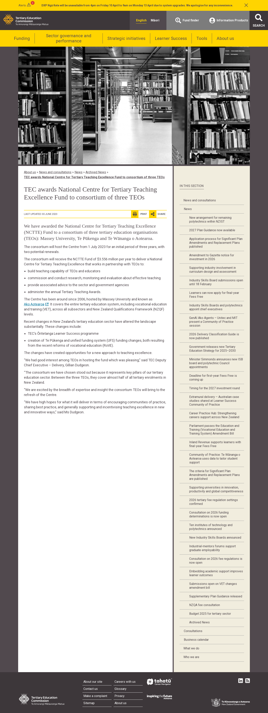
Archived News (96, 172)
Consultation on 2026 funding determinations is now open (209, 514)
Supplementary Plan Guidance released (215, 596)
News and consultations (55, 172)
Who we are (191, 657)
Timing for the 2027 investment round (214, 388)
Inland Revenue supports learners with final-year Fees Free (215, 444)
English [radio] (141, 20)
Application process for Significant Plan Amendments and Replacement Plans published (216, 242)
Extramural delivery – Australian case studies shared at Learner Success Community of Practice (214, 400)
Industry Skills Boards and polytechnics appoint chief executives (216, 307)
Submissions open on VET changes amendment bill (213, 585)
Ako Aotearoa (34, 304)
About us (225, 38)
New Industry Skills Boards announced (215, 537)
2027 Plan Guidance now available (212, 230)
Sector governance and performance (68, 38)
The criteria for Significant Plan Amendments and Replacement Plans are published (214, 475)
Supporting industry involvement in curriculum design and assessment (212, 269)
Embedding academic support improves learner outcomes (216, 573)
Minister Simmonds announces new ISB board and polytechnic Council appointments (216, 363)
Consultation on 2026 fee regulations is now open (215, 560)
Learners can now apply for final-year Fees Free (214, 294)
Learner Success (171, 38)
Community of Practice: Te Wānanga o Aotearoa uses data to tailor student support (214, 458)
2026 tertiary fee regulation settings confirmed (213, 502)
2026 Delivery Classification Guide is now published (214, 336)
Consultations (193, 631)
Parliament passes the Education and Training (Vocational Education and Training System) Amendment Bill (214, 429)
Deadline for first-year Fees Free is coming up (213, 377)
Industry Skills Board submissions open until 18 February (216, 282)
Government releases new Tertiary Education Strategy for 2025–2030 (212, 348)
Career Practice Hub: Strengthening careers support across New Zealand (214, 415)
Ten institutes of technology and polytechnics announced (210, 527)
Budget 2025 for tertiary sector (210, 613)
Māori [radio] (155, 20)
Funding (22, 38)
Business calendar (196, 640)
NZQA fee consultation (204, 605)
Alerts (22, 5)
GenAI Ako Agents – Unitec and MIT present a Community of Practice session (213, 321)
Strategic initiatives (126, 38)
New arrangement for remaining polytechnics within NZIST (210, 219)
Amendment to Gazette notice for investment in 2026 (211, 257)
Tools (201, 38)
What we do (191, 648)
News (78, 172)
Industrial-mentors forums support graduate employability (212, 548)
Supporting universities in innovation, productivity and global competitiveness (216, 489)
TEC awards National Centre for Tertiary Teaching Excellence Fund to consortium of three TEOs (94, 177)
